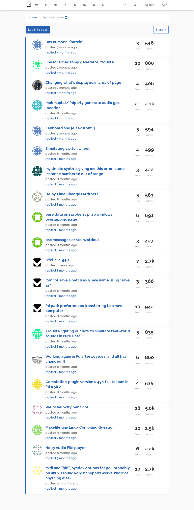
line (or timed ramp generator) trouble (79, 62)
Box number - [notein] (64, 42)
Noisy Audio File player (65, 448)
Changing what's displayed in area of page (83, 82)
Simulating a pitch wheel (67, 148)
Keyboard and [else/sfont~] (70, 128)
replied (60, 52)
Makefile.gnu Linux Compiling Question (80, 427)
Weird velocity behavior (66, 407)
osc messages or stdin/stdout (72, 240)
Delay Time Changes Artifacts (71, 194)
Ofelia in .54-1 (57, 260)
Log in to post (37, 29)
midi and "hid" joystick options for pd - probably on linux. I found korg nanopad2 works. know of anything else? (87, 473)
